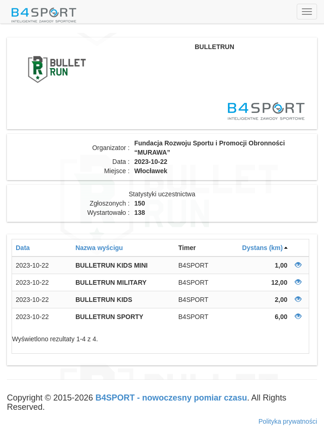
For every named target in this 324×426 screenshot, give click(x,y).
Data (23, 247)
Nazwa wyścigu (99, 247)
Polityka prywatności (287, 421)
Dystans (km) (262, 247)
